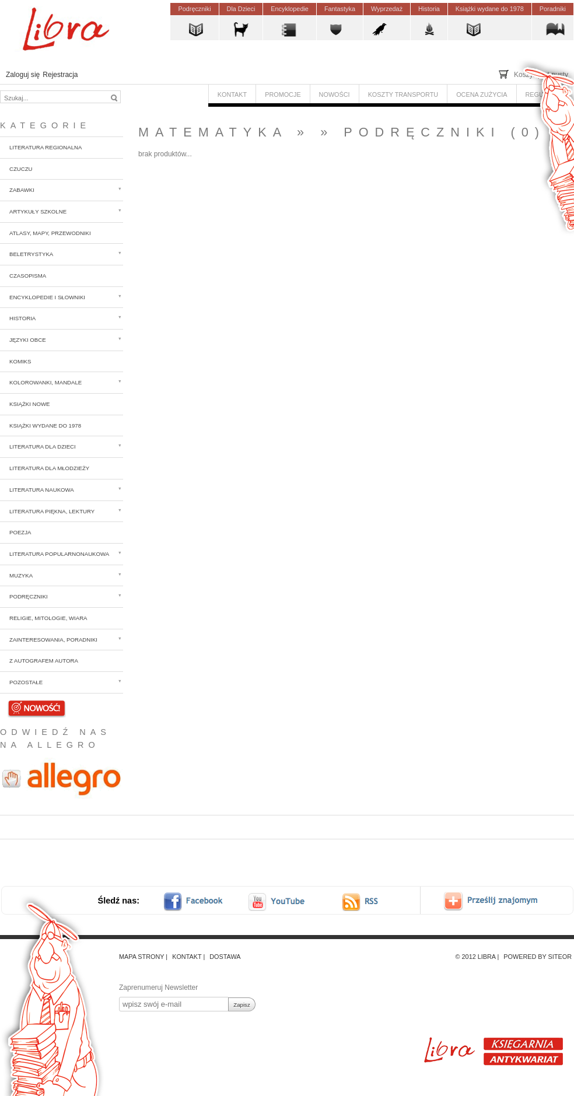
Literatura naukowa (41, 489)
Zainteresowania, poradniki (53, 639)
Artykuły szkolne (37, 211)
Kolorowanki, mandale (45, 382)
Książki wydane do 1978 (45, 425)
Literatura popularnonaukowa (59, 554)
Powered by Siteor (537, 956)
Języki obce (27, 340)
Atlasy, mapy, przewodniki (50, 233)
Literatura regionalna (45, 147)
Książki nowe (29, 404)
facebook (200, 901)
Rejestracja (60, 75)
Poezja (20, 532)
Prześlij (499, 901)
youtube (278, 901)
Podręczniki (28, 596)
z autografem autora (43, 660)
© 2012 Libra (476, 956)
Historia (22, 318)
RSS (371, 901)
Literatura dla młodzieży (49, 468)
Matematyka (212, 132)
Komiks (20, 361)
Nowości (37, 707)
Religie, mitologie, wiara (48, 618)
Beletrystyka (31, 254)
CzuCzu (21, 169)
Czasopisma (27, 275)
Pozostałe (26, 682)
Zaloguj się (23, 75)
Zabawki (21, 190)
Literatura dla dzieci (42, 446)
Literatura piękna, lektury (51, 511)
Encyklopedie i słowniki (47, 297)
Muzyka (21, 575)
